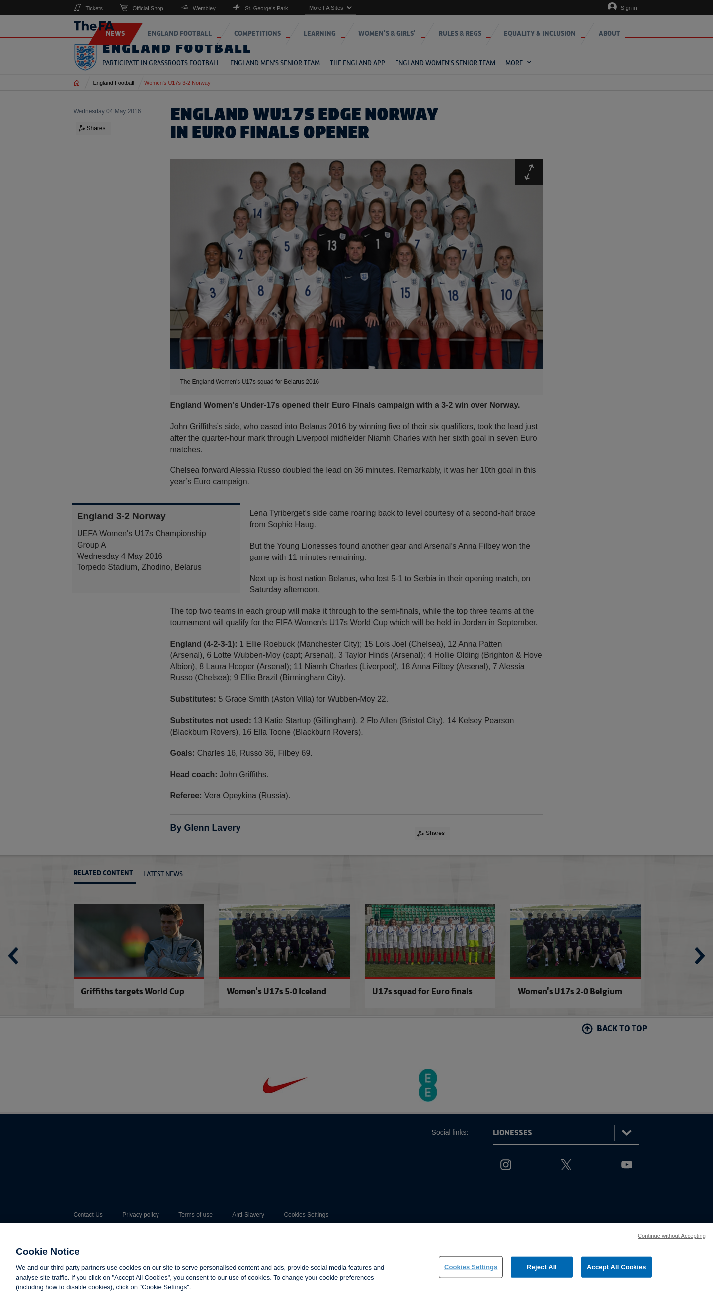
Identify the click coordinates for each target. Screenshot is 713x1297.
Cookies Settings (471, 1274)
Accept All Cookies (616, 1274)
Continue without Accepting (672, 1243)
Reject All (541, 1274)
